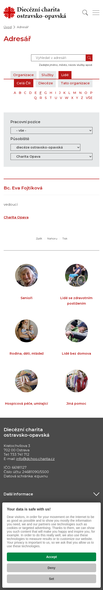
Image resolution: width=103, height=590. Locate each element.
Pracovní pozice (25, 122)
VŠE (89, 98)
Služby (47, 75)
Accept (51, 557)
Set (51, 579)
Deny (51, 568)
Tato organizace (75, 83)
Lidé (65, 75)
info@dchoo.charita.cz (35, 459)
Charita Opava (16, 217)
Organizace (23, 75)
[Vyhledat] (85, 13)
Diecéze (45, 83)
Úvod (8, 27)
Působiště (20, 139)
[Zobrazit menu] (95, 13)
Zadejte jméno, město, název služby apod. (65, 64)
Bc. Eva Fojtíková (23, 188)
